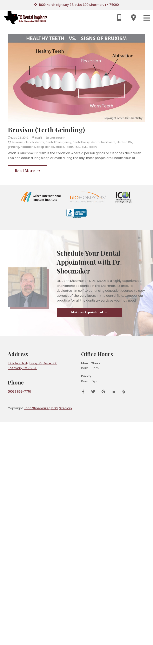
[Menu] (146, 18)
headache (28, 147)
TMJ (84, 147)
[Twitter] (93, 615)
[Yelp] (122, 615)
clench (29, 142)
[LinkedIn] (113, 615)
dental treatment (103, 142)
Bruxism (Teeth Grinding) (46, 129)
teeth (69, 147)
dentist (122, 142)
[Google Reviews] (103, 615)
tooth (93, 147)
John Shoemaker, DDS (41, 631)
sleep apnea (45, 147)
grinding (13, 147)
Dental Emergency (58, 142)
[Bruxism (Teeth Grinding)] (76, 78)
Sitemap (65, 631)
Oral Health (57, 138)
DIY (130, 142)
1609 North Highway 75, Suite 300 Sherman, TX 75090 (79, 5)
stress (60, 147)
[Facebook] (84, 615)
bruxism (17, 142)
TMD (77, 147)
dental (39, 142)
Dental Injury (81, 142)
